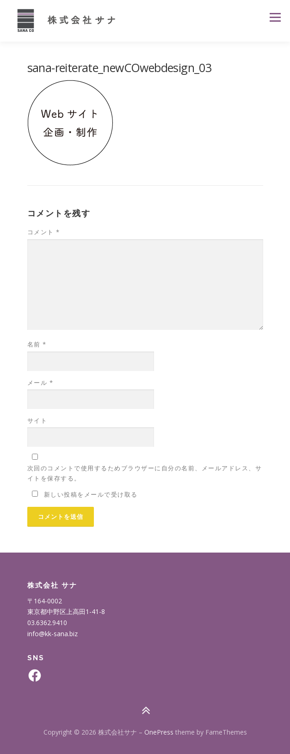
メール (40, 382)
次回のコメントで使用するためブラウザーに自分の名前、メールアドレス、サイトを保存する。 (144, 473)
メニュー (275, 17)
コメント (43, 232)
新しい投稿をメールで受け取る (91, 494)
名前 (37, 344)
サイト (37, 420)
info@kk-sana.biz (52, 633)
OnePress (158, 732)
